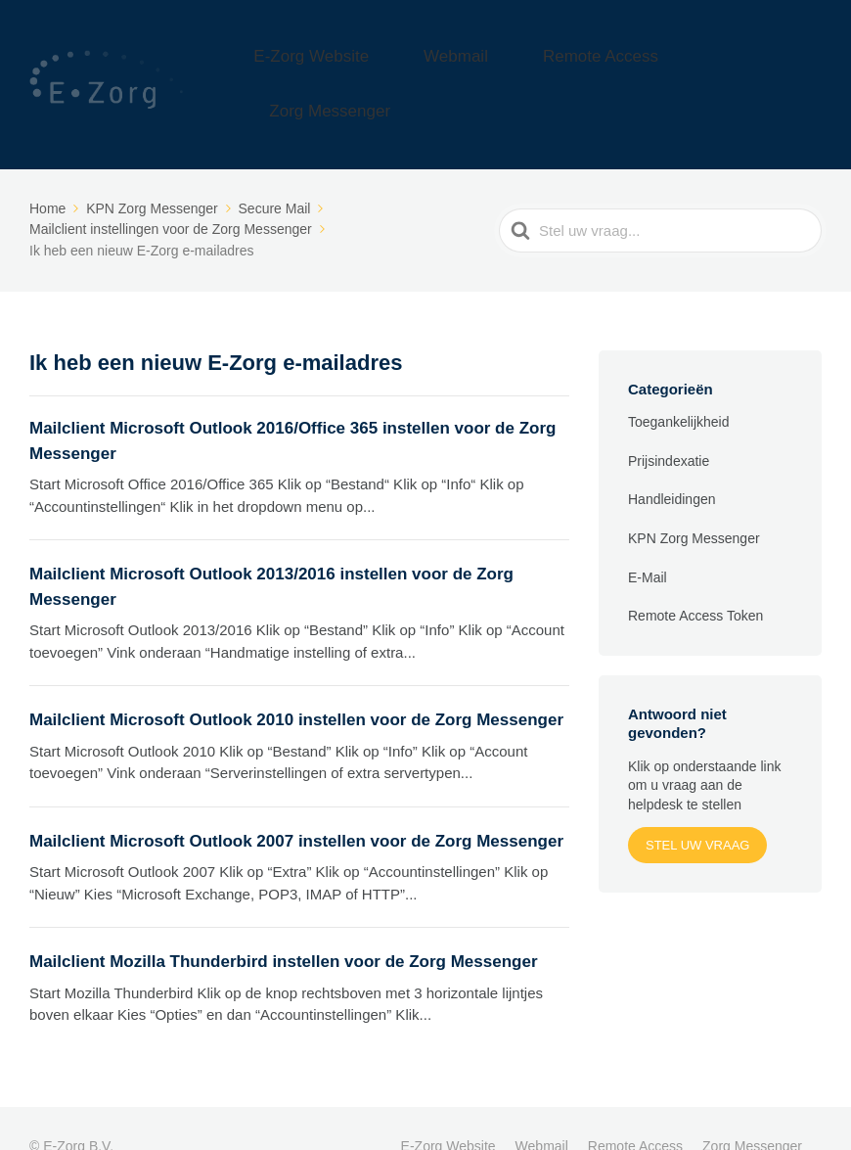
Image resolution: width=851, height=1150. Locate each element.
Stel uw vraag (697, 808)
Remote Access (625, 66)
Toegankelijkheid (679, 385)
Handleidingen (672, 463)
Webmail (513, 66)
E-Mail (647, 540)
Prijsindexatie (668, 424)
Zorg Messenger (760, 66)
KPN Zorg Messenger (694, 502)
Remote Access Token (695, 579)
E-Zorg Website (404, 66)
